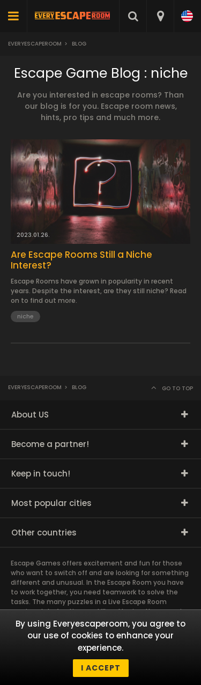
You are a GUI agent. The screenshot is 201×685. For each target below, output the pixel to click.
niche (25, 316)
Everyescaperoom (35, 44)
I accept (101, 667)
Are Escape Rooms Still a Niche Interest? (81, 260)
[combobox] (160, 16)
